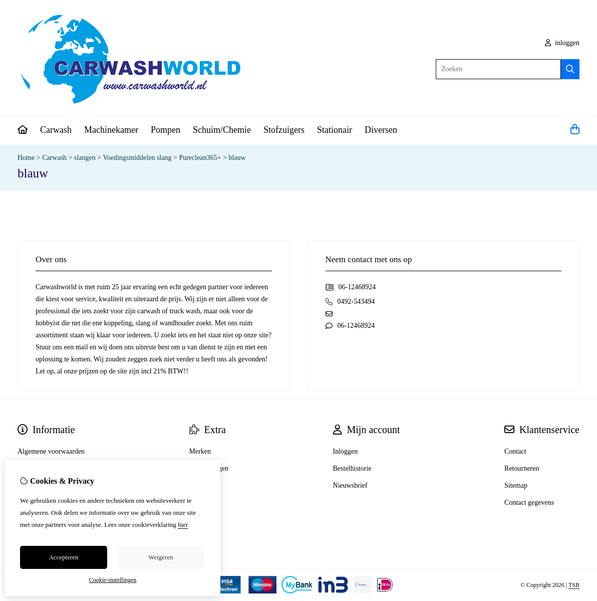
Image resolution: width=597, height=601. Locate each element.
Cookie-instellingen (113, 579)
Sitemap (515, 485)
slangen (85, 157)
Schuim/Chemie (222, 130)
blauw (236, 157)
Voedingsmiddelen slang (137, 157)
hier (183, 524)
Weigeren (160, 557)
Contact (515, 451)
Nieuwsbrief (350, 485)
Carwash (56, 130)
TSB (573, 584)
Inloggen (345, 451)
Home (26, 157)
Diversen (381, 130)
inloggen (562, 43)
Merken (200, 451)
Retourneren (521, 468)
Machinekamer (111, 130)
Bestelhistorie (352, 468)
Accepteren (63, 557)
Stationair (334, 130)
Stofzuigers (284, 130)
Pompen (165, 130)
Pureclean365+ (200, 157)
